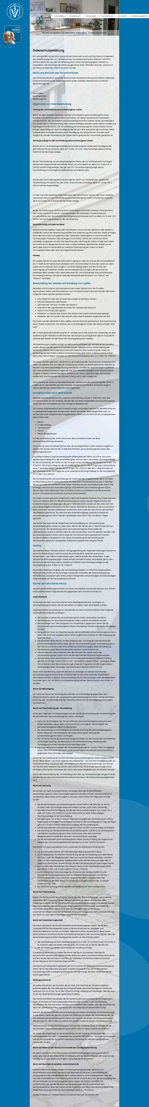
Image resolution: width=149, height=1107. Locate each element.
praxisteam (74, 16)
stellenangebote (138, 16)
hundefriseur (106, 16)
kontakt (121, 16)
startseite (59, 16)
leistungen (89, 16)
